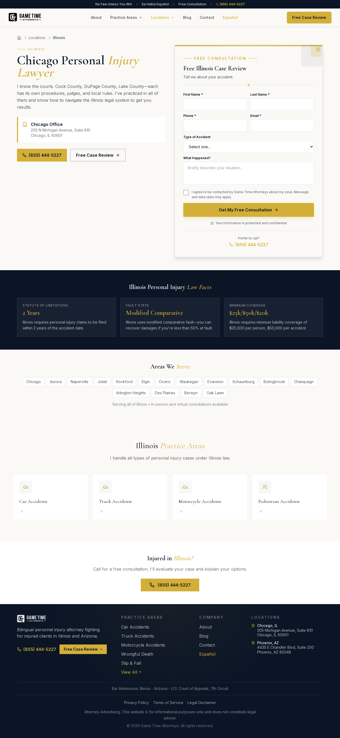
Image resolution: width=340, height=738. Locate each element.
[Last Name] (282, 104)
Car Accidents (135, 627)
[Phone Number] (215, 126)
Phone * (189, 116)
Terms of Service (168, 702)
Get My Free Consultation (248, 210)
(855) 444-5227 (230, 4)
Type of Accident (196, 137)
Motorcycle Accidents (143, 645)
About (96, 17)
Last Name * (260, 94)
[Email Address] (282, 126)
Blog (187, 17)
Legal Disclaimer (202, 702)
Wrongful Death (137, 654)
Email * (255, 116)
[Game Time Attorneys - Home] (24, 17)
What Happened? (197, 158)
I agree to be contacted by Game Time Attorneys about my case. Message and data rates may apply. (250, 194)
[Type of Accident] (248, 147)
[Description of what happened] (248, 173)
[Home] (19, 38)
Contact (207, 17)
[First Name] (215, 104)
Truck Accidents (137, 636)
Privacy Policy (136, 702)
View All (131, 672)
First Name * (193, 94)
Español (230, 17)
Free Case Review (309, 17)
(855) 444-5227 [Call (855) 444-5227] (36, 649)
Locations (163, 17)
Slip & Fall (131, 663)
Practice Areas (126, 17)
